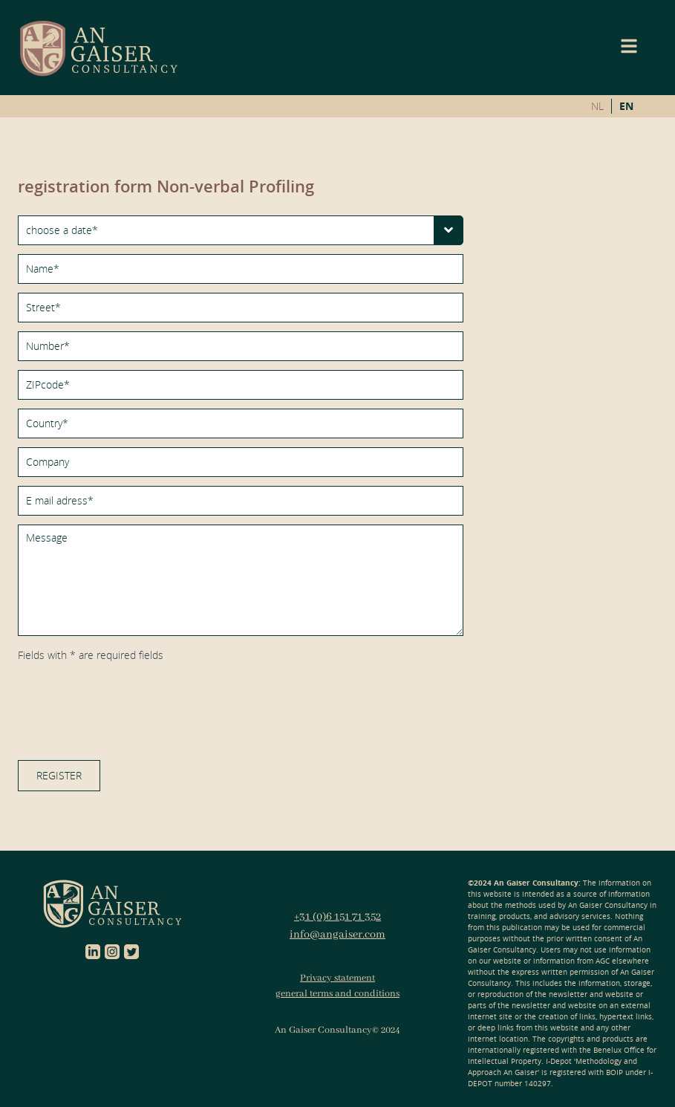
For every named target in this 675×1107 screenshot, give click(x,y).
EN (626, 106)
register (59, 775)
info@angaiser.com (337, 934)
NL (597, 106)
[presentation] (131, 704)
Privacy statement (337, 978)
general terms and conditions (337, 993)
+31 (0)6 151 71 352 (337, 916)
